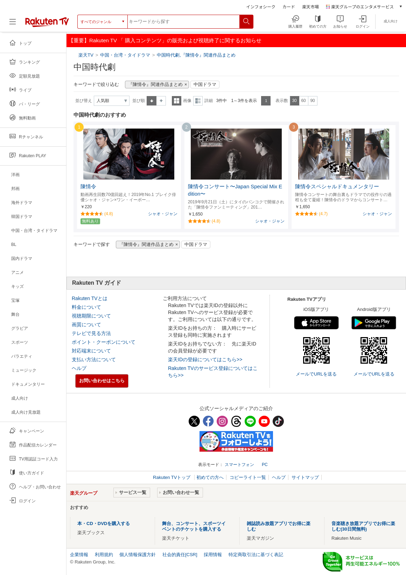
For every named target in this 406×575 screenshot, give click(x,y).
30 (294, 100)
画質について (86, 324)
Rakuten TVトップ (172, 477)
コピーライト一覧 (248, 477)
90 (312, 100)
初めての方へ (210, 477)
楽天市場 (310, 6)
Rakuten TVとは (89, 298)
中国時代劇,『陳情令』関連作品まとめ (196, 55)
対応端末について (91, 351)
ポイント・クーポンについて (103, 342)
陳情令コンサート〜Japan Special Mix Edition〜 (235, 190)
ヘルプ (79, 368)
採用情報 (213, 554)
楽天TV (86, 55)
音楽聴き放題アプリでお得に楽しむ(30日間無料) (363, 526)
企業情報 (79, 554)
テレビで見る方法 (91, 333)
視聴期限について (91, 316)
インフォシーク (260, 6)
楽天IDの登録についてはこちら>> (205, 359)
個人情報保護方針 (137, 554)
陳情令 (88, 186)
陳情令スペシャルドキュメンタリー (337, 186)
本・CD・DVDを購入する (103, 523)
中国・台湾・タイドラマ (125, 55)
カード (288, 6)
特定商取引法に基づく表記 (256, 554)
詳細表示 (198, 100)
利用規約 (104, 554)
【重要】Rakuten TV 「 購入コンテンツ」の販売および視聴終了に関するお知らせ (164, 40)
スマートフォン (239, 464)
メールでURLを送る (316, 374)
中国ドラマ (205, 84)
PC (265, 464)
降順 (161, 100)
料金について (86, 307)
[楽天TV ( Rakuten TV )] (47, 21)
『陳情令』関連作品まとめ (155, 84)
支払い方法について (94, 359)
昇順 (151, 100)
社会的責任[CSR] (179, 554)
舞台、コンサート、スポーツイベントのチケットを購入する (194, 526)
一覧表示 (176, 100)
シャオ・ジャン (162, 213)
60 (303, 100)
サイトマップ (305, 477)
